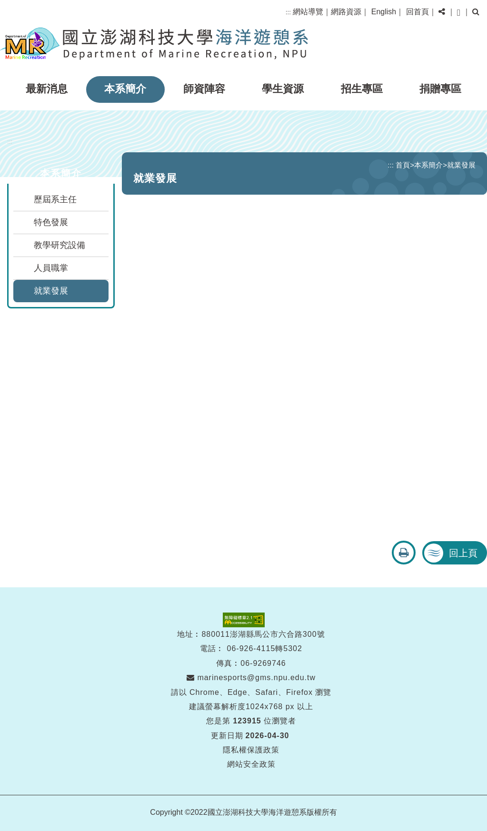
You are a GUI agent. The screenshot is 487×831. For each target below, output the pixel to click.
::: (288, 12)
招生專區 (362, 89)
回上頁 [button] (463, 553)
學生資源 (283, 89)
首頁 (403, 165)
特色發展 (51, 222)
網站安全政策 (251, 764)
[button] (441, 12)
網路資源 (346, 12)
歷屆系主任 (55, 199)
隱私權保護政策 (251, 750)
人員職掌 (51, 268)
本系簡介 (125, 89)
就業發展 (51, 291)
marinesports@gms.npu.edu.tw (251, 677)
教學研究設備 (59, 245)
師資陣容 (204, 89)
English (383, 12)
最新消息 (47, 89)
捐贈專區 (440, 89)
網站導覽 (308, 12)
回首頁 (417, 12)
